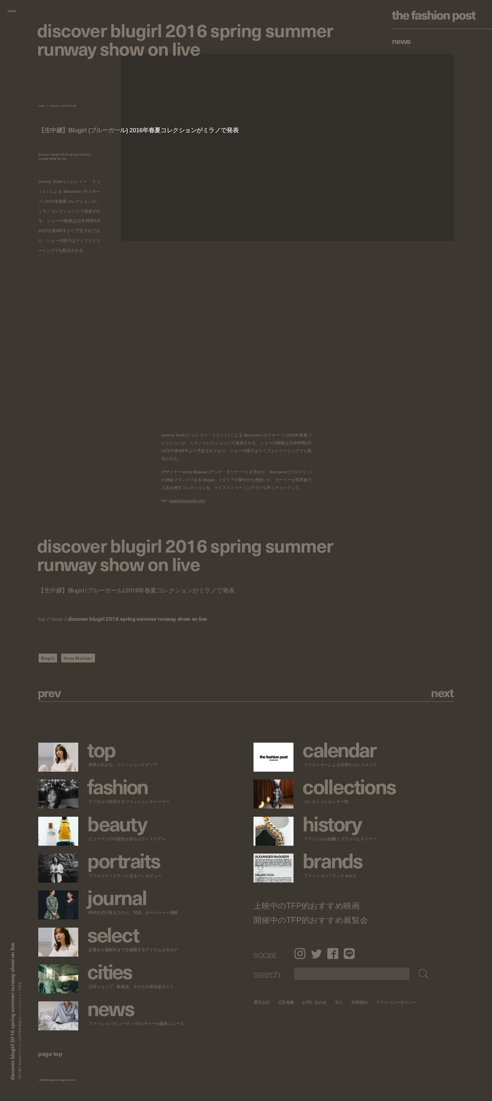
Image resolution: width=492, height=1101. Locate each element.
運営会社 (262, 1002)
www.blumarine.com (187, 501)
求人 (339, 1002)
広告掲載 (286, 1002)
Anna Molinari (78, 658)
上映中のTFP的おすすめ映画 (307, 905)
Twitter (316, 953)
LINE (349, 953)
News (401, 40)
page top (50, 1053)
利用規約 (359, 1002)
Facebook (332, 953)
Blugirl (48, 658)
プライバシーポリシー (396, 1002)
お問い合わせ (314, 1002)
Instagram (299, 953)
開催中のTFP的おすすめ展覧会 (311, 920)
